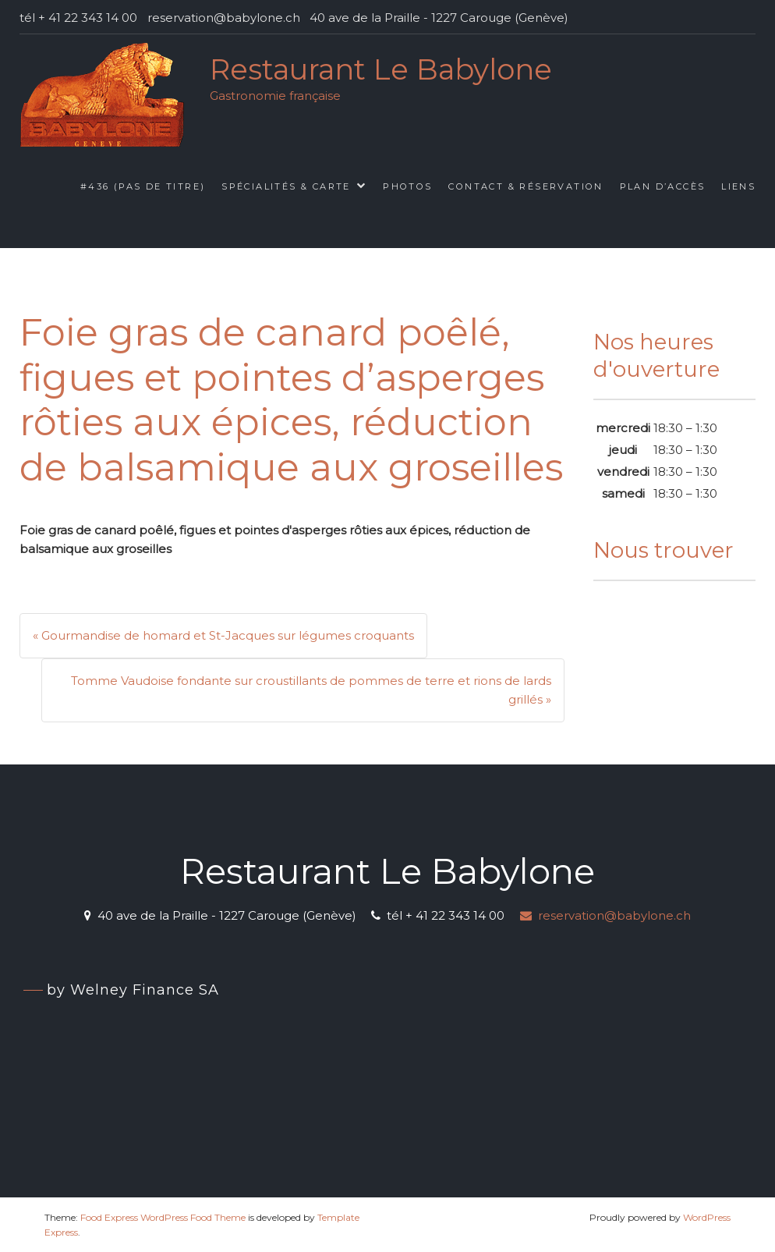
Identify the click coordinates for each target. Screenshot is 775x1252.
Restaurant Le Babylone (381, 69)
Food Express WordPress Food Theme (163, 1217)
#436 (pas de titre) (143, 186)
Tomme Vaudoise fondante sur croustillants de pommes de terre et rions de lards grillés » (311, 690)
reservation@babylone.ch (605, 915)
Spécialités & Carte (286, 186)
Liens (738, 186)
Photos (407, 186)
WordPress (707, 1217)
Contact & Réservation (525, 186)
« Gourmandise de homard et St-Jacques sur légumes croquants (223, 635)
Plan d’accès (663, 186)
